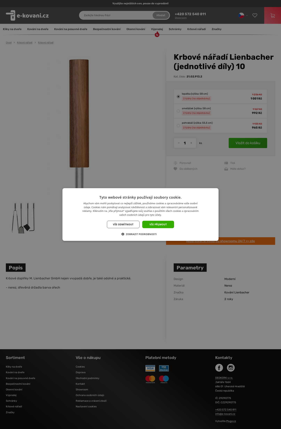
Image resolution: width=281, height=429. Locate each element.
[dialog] (140, 214)
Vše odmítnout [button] (123, 224)
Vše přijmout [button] (158, 224)
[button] (140, 234)
